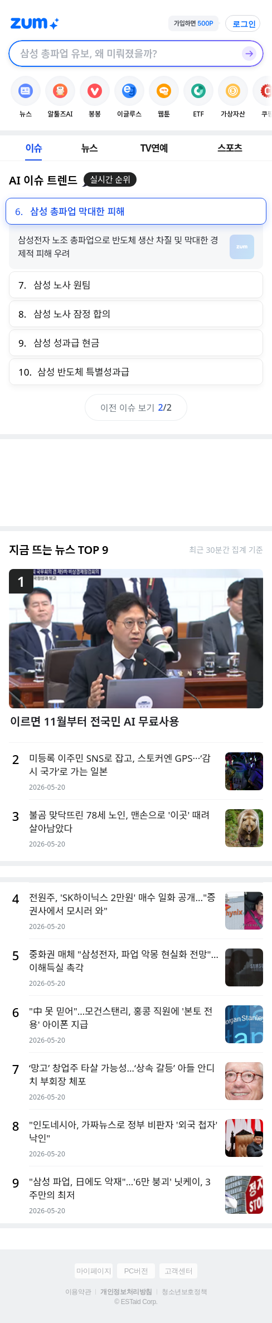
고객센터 (178, 1271)
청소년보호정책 (184, 1292)
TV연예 (154, 148)
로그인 (244, 24)
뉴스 (89, 148)
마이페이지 (93, 1271)
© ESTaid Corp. (135, 1302)
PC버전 (136, 1271)
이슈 (33, 148)
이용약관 (78, 1292)
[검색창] (121, 53)
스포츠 (229, 148)
